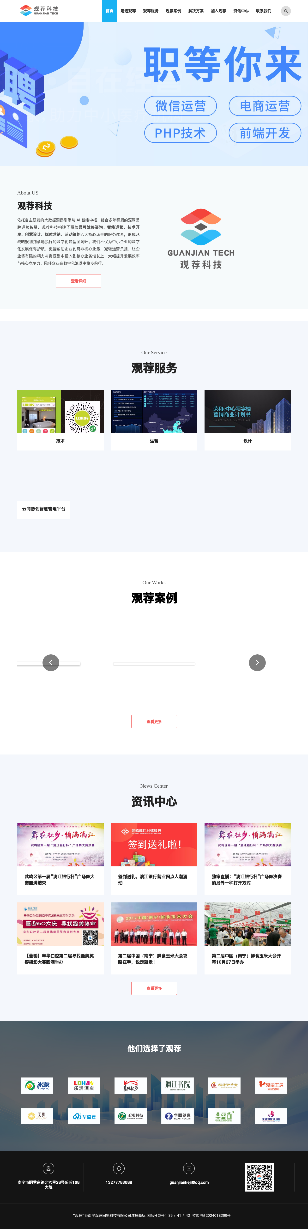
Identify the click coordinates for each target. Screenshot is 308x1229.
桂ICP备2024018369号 (211, 1215)
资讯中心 (241, 10)
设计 (247, 441)
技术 (60, 441)
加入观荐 (218, 10)
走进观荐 (128, 10)
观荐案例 (173, 10)
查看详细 (78, 281)
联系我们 (263, 10)
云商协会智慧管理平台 (43, 509)
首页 (109, 10)
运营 (154, 441)
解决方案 (196, 10)
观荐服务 (150, 10)
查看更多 (154, 721)
